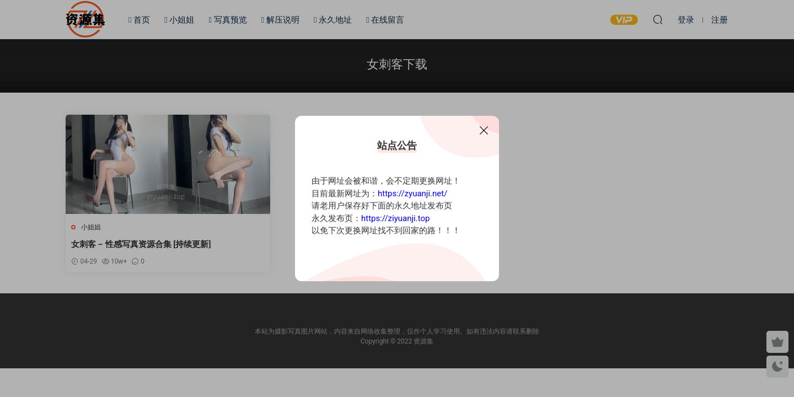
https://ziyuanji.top (395, 218)
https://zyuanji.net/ (412, 193)
